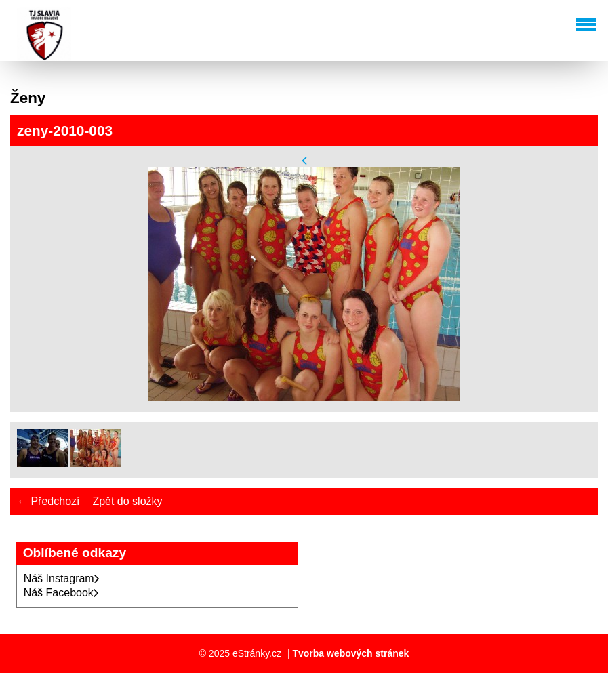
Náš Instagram (62, 578)
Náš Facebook (61, 592)
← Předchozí (48, 501)
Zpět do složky (127, 501)
